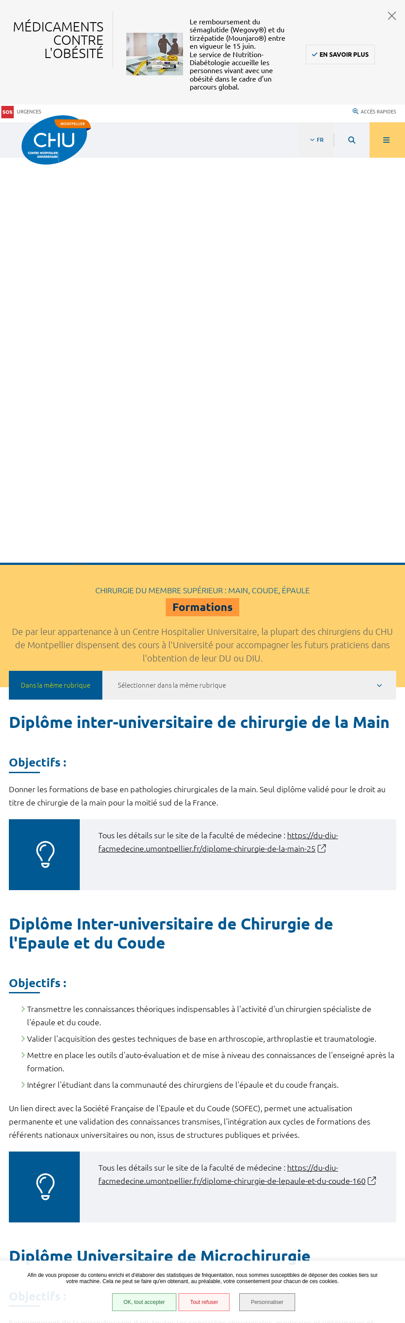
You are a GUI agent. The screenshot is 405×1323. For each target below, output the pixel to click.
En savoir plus (344, 54)
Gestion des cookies (56, 1259)
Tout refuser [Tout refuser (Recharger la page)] (204, 1303)
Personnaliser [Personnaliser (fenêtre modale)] (268, 1303)
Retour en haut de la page (383, 1049)
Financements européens (63, 1233)
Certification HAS (51, 1244)
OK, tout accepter (143, 1303)
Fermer (392, 15)
